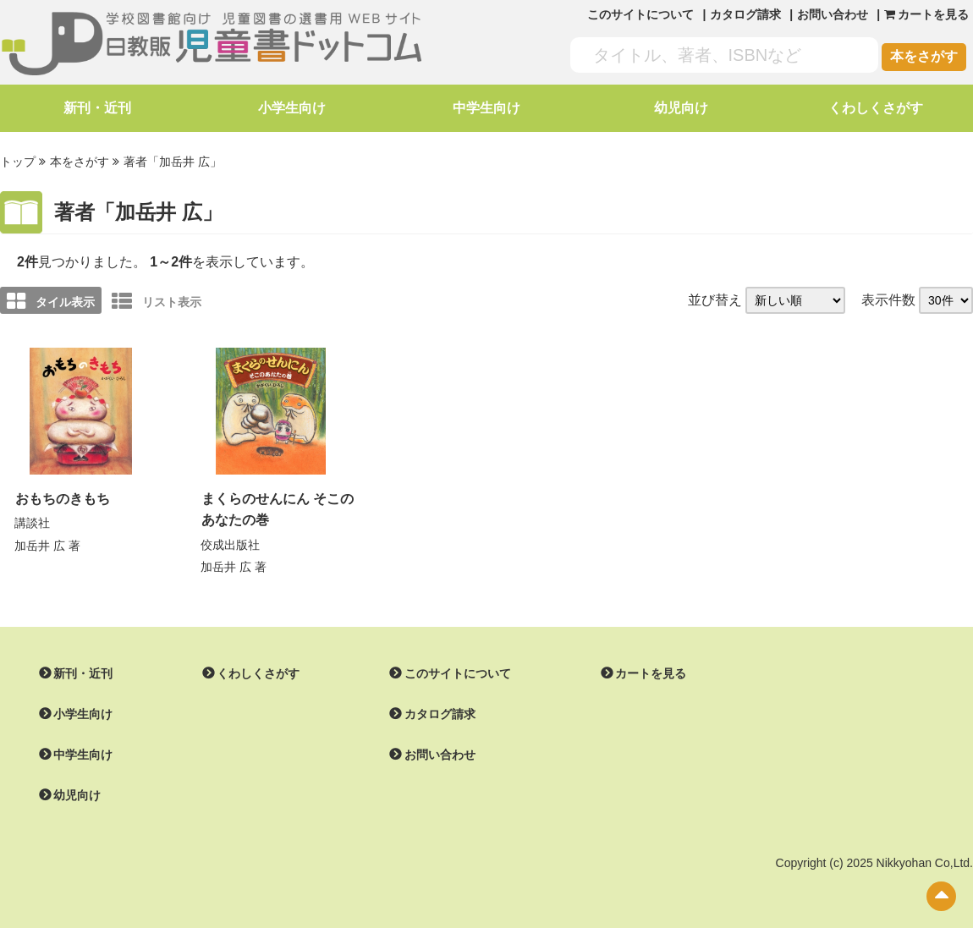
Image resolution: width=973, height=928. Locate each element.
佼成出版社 (230, 545)
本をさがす (924, 56)
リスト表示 (156, 301)
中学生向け (486, 108)
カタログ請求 (745, 14)
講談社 (32, 523)
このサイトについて (640, 14)
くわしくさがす (875, 108)
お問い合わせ (832, 14)
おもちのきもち (62, 498)
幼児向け (681, 108)
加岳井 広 (39, 545)
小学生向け (292, 108)
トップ (18, 161)
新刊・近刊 (97, 108)
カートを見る (650, 673)
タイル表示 (51, 301)
